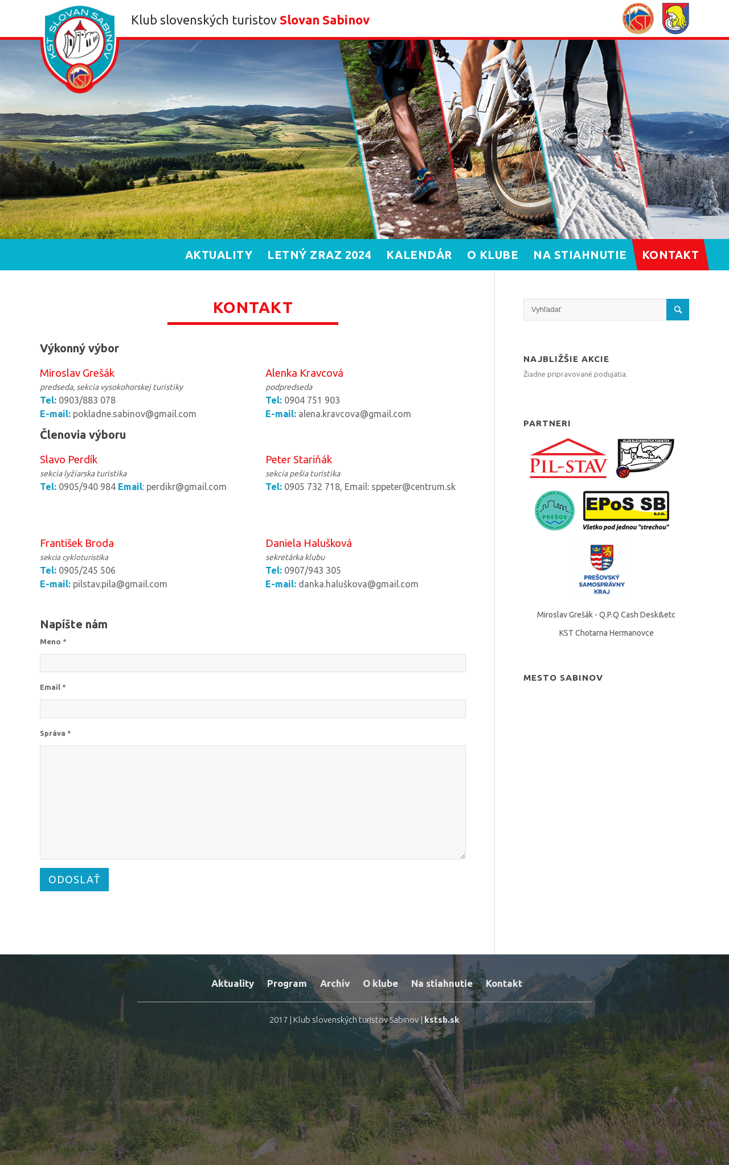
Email (53, 687)
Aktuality (232, 983)
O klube (380, 983)
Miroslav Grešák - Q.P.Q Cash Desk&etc (606, 614)
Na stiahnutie (442, 983)
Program (287, 983)
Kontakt (504, 983)
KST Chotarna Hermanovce (606, 632)
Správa (55, 733)
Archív (335, 983)
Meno (53, 641)
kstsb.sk (442, 1019)
